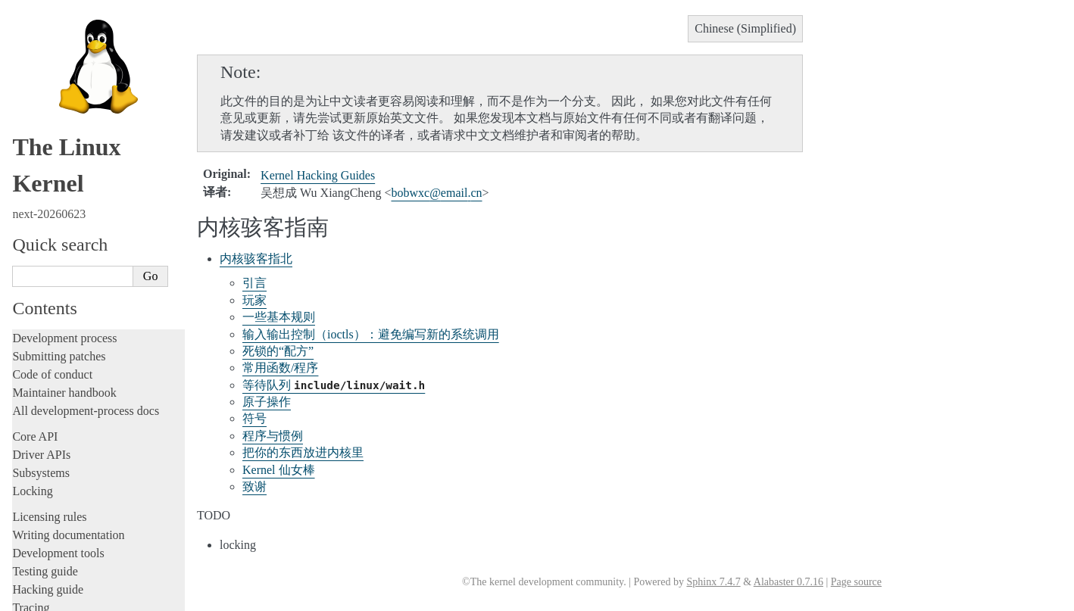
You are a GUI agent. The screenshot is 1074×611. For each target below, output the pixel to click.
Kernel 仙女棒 (278, 469)
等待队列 (333, 385)
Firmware (35, 147)
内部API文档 (60, 304)
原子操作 (266, 401)
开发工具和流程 (67, 320)
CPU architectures (56, 191)
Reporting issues (52, 85)
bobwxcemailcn (436, 192)
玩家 (254, 300)
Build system (44, 67)
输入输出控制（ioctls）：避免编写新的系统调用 (370, 334)
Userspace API (48, 121)
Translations (44, 242)
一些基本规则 (278, 316)
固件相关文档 (62, 349)
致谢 (254, 486)
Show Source (44, 597)
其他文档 (52, 379)
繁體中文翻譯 (54, 423)
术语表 (47, 393)
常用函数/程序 (280, 367)
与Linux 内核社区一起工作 (90, 290)
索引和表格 (57, 408)
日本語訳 (44, 456)
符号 (254, 418)
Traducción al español (70, 521)
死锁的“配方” (278, 350)
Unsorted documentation (72, 216)
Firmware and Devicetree (74, 165)
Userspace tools (50, 103)
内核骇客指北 (256, 258)
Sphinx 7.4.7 (713, 582)
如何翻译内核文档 (72, 275)
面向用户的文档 (67, 334)
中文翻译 (44, 260)
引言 (254, 282)
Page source (856, 582)
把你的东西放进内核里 (303, 452)
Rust (23, 23)
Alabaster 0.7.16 (788, 582)
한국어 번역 (51, 472)
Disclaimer (46, 537)
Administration (49, 48)
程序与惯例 (272, 435)
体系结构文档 (62, 363)
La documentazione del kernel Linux (102, 440)
